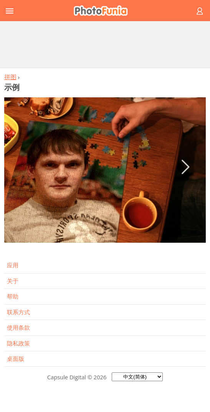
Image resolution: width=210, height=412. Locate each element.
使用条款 (18, 327)
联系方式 (18, 312)
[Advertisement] (105, 44)
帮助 (12, 296)
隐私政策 (18, 343)
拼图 (10, 77)
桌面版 (15, 358)
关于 (12, 281)
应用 (12, 265)
